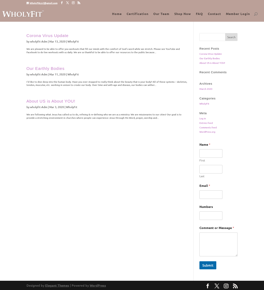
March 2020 (205, 89)
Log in (202, 118)
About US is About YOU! (50, 101)
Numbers (206, 206)
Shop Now (182, 14)
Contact (214, 14)
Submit (207, 265)
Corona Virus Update (47, 35)
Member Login (238, 14)
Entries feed (206, 123)
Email (204, 185)
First (202, 160)
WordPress (98, 285)
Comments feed (208, 127)
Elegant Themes (57, 285)
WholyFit (73, 41)
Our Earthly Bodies (45, 68)
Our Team (161, 14)
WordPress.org (207, 131)
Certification (137, 14)
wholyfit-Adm (38, 41)
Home (117, 14)
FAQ (199, 14)
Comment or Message (216, 228)
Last (202, 176)
